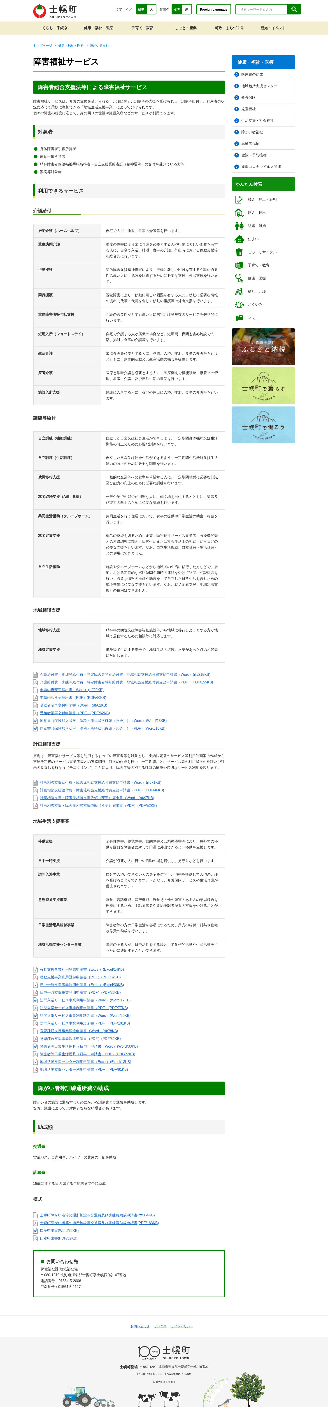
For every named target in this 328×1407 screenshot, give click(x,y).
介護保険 (245, 97)
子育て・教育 (252, 265)
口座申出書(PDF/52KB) (58, 1238)
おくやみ (248, 304)
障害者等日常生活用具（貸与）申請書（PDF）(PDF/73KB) (87, 1054)
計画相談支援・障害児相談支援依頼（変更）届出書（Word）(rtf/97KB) (97, 798)
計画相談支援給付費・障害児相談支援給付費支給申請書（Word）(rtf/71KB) (100, 782)
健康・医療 (250, 278)
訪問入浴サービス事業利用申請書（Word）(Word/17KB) (85, 1000)
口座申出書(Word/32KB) (59, 1231)
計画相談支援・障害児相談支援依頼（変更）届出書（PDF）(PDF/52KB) (98, 805)
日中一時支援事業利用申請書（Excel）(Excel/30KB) (82, 985)
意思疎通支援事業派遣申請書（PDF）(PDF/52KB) (80, 1039)
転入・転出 (250, 212)
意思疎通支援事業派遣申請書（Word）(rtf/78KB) (79, 1031)
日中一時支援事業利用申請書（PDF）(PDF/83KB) (80, 992)
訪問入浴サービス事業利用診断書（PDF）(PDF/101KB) (85, 1023)
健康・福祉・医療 (71, 45)
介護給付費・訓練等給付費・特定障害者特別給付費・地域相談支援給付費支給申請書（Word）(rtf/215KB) (125, 674)
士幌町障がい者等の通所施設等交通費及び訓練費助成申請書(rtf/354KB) (97, 1215)
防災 (244, 317)
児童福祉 (245, 109)
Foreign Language (213, 9)
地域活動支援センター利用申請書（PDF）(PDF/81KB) (84, 1069)
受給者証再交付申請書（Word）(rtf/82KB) (73, 705)
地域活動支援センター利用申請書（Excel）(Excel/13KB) (85, 1062)
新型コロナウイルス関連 (257, 167)
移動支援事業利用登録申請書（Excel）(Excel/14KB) (82, 969)
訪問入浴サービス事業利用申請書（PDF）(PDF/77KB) (84, 1008)
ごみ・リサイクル (255, 252)
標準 (141, 9)
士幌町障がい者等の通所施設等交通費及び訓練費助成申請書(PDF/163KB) (99, 1223)
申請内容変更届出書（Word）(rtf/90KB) (72, 690)
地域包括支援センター (255, 86)
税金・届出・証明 (255, 199)
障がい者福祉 (99, 45)
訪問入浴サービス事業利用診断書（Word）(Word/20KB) (85, 1016)
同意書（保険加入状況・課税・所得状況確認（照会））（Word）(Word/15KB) (103, 721)
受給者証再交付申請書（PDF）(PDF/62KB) (75, 713)
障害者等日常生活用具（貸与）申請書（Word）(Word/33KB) (89, 1046)
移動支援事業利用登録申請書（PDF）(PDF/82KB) (80, 977)
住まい (246, 239)
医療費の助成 (248, 74)
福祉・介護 (250, 291)
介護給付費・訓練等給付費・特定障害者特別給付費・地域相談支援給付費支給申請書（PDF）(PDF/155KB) (126, 682)
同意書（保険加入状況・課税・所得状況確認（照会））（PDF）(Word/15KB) (102, 728)
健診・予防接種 (250, 155)
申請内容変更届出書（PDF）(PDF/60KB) (73, 698)
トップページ (42, 45)
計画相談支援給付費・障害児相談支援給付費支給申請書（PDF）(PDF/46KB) (102, 790)
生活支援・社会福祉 (254, 120)
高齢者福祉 (246, 143)
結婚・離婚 (250, 226)
